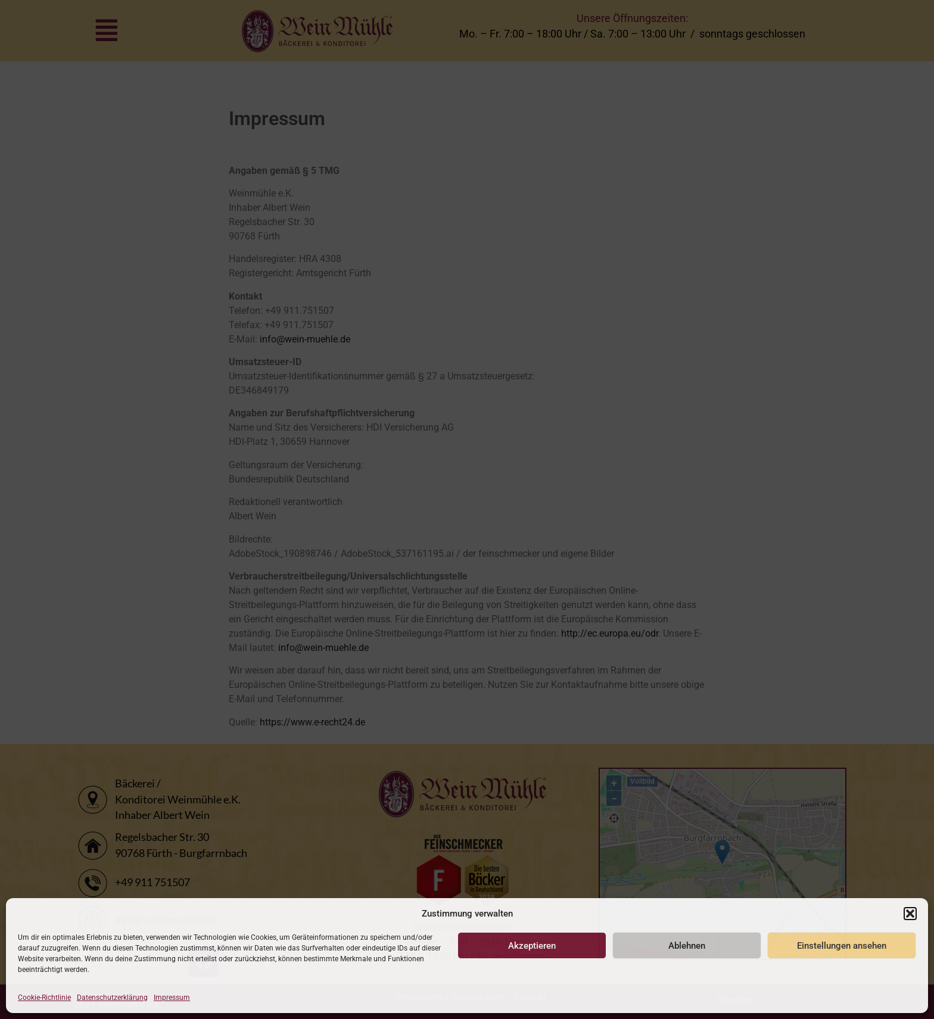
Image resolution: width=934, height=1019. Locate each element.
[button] (910, 914)
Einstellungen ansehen (841, 945)
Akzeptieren (532, 945)
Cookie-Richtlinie (44, 997)
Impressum (172, 997)
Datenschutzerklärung (112, 997)
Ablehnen (686, 945)
